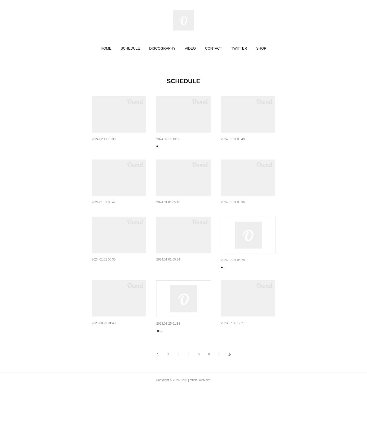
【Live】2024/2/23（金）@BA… (118, 146)
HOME (106, 48)
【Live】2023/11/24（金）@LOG (247, 223)
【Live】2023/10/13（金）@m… (118, 363)
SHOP (261, 48)
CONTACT (213, 48)
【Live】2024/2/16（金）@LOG (182, 146)
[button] (106, 48)
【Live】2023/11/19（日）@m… (118, 286)
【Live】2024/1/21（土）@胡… (246, 146)
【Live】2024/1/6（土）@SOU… (118, 223)
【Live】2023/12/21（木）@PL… (183, 223)
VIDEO (190, 48)
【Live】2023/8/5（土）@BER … (248, 363)
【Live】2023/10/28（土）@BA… (183, 286)
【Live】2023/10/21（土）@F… (247, 287)
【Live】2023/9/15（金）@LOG (182, 364)
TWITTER (239, 48)
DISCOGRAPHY (162, 48)
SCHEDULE (130, 48)
